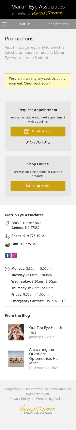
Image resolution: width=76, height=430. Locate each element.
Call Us (25, 24)
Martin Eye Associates (49, 389)
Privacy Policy (20, 398)
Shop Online (37, 185)
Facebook (8, 255)
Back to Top (38, 420)
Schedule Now (37, 131)
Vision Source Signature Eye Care (38, 409)
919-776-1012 (27, 235)
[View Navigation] (6, 24)
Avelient (60, 398)
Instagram (14, 255)
